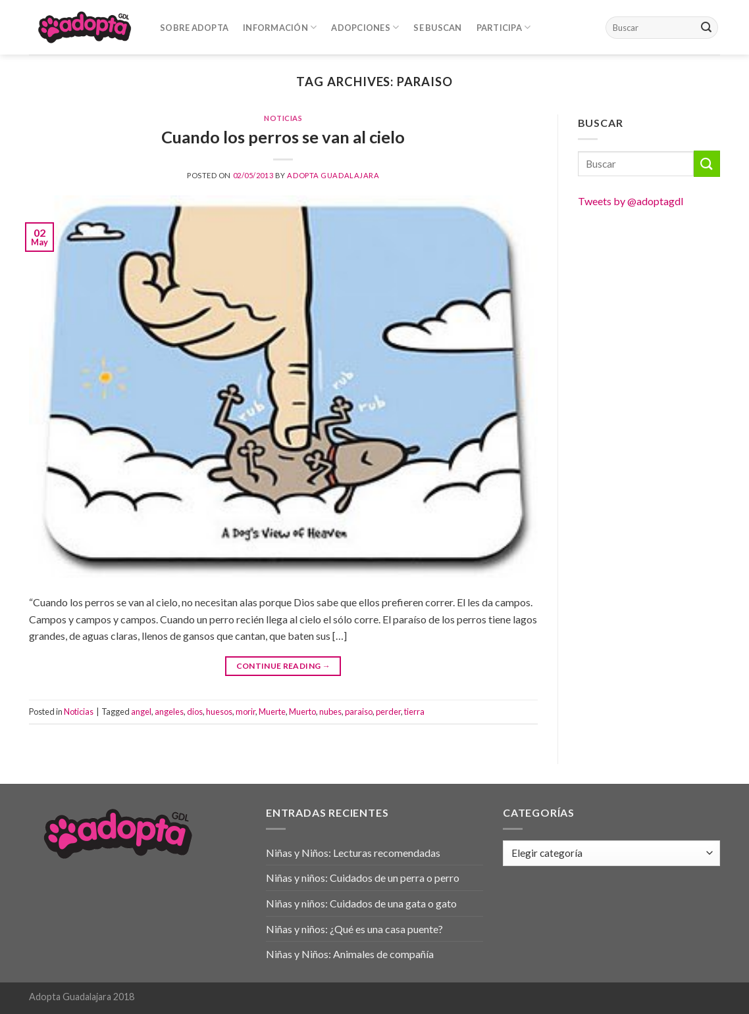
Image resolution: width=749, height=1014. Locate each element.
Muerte (272, 711)
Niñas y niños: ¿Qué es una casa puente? (354, 929)
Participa (504, 27)
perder (388, 711)
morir (245, 711)
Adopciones (365, 27)
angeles (169, 711)
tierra (414, 711)
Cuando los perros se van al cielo (283, 137)
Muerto (302, 711)
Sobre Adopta (194, 27)
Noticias (283, 118)
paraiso (359, 711)
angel (141, 711)
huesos (219, 711)
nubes (330, 711)
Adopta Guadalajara (333, 175)
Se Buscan (437, 27)
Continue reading (283, 666)
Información (280, 27)
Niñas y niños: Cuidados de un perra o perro (362, 877)
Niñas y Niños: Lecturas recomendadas (353, 852)
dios (195, 711)
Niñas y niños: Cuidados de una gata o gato (361, 903)
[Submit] (706, 27)
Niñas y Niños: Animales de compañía (350, 954)
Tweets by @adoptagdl (630, 201)
